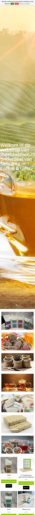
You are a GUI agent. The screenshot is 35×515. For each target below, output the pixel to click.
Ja (12, 3)
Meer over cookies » (25, 3)
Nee (17, 3)
